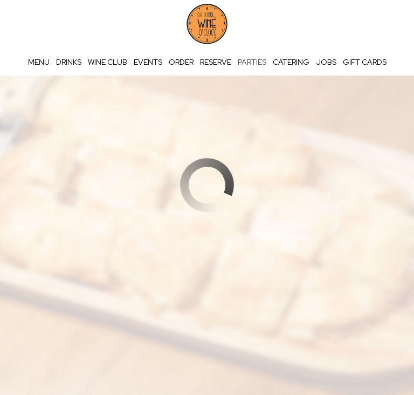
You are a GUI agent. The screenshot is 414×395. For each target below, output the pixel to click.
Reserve (215, 62)
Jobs (326, 62)
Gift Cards (365, 62)
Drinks (68, 62)
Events (148, 62)
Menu (39, 62)
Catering (291, 62)
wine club (107, 62)
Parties (252, 62)
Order (181, 62)
